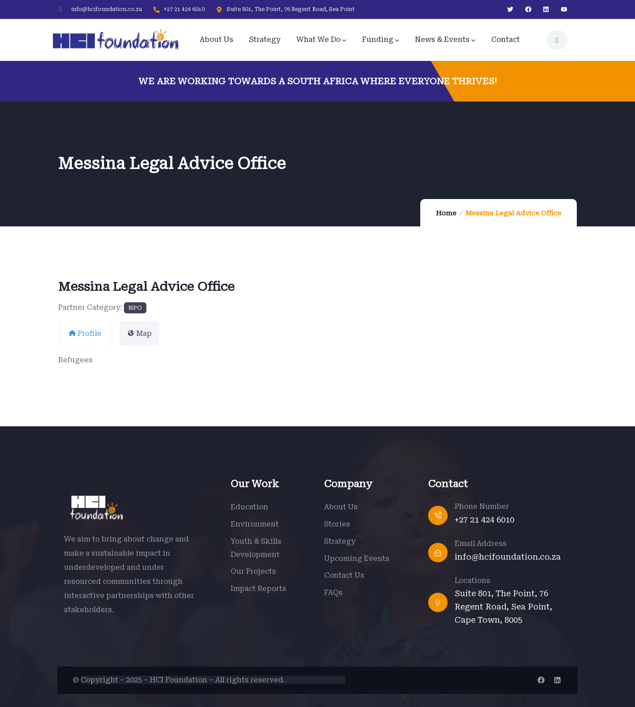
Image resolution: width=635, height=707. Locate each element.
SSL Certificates (316, 680)
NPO (135, 308)
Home (446, 213)
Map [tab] (139, 333)
